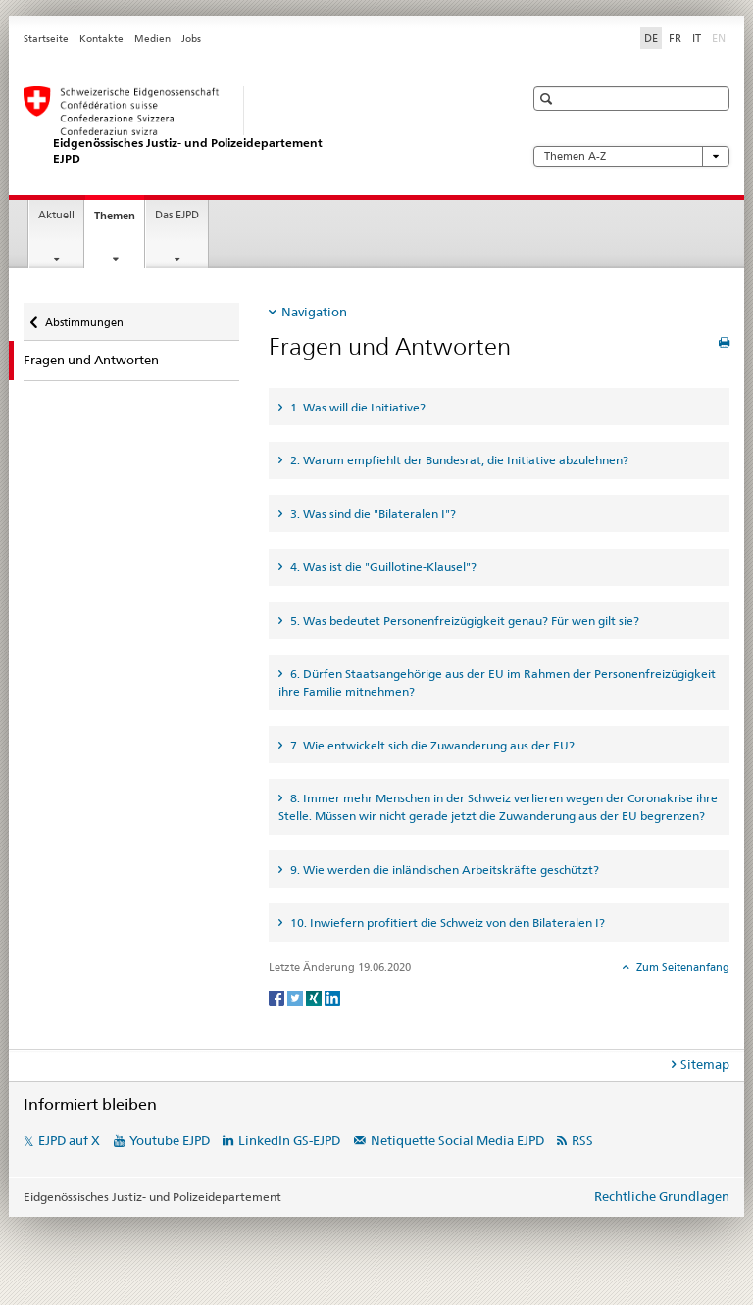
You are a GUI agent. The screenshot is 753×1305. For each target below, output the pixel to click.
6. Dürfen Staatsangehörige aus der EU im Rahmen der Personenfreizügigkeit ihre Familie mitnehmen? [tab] (497, 682)
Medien (152, 38)
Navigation (314, 311)
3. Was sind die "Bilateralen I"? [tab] (371, 514)
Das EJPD (177, 215)
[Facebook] (278, 997)
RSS (582, 1140)
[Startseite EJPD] (254, 126)
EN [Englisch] (720, 37)
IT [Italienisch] (696, 38)
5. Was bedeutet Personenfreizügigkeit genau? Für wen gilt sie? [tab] (463, 620)
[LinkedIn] (332, 997)
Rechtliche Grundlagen (661, 1196)
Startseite (46, 38)
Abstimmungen (84, 316)
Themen (119, 221)
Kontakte (101, 38)
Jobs (191, 38)
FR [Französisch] (675, 38)
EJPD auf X (69, 1140)
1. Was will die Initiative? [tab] (356, 407)
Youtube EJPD (169, 1140)
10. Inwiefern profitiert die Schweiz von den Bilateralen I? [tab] (446, 922)
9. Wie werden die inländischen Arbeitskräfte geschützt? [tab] (443, 869)
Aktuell (56, 215)
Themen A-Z (631, 156)
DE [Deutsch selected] (651, 38)
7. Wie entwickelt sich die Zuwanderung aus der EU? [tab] (431, 745)
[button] (548, 98)
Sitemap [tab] (704, 1064)
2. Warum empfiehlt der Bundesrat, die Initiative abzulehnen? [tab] (457, 460)
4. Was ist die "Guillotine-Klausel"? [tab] (382, 566)
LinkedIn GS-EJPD (289, 1140)
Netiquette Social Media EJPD (457, 1140)
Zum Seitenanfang (681, 967)
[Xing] (315, 997)
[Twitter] (296, 997)
